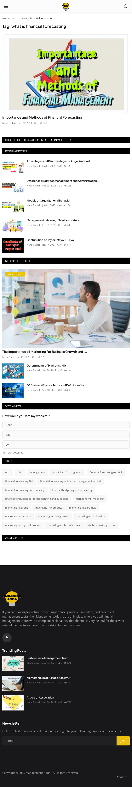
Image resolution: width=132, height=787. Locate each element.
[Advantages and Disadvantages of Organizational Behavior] (13, 166)
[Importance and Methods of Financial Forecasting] (66, 73)
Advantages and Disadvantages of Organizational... (60, 161)
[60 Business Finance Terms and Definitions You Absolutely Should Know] (13, 390)
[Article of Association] (13, 702)
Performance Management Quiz (47, 658)
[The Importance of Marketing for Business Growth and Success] (66, 308)
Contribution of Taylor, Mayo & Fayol (50, 240)
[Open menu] (6, 6)
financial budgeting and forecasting (72, 490)
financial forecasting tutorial (106, 472)
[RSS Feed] (7, 637)
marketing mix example (82, 507)
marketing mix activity (18, 516)
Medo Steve (8, 357)
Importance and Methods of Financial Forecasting (42, 117)
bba (20, 472)
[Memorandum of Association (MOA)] (13, 683)
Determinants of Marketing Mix (46, 365)
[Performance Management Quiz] (13, 663)
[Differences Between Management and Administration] (13, 186)
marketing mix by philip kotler (22, 525)
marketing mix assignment (53, 516)
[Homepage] (66, 6)
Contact (122, 777)
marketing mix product (48, 507)
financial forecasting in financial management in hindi (70, 481)
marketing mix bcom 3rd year (64, 525)
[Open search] (125, 6)
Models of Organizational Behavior (49, 200)
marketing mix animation (90, 516)
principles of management (67, 472)
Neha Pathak (9, 123)
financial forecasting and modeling (25, 490)
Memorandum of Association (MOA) (49, 677)
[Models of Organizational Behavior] (13, 206)
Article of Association (40, 697)
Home (5, 18)
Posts (15, 18)
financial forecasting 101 (19, 481)
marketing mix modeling (90, 498)
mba (7, 472)
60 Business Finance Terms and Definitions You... (57, 385)
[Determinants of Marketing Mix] (13, 371)
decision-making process (102, 525)
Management (37, 472)
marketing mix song (16, 507)
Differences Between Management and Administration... (63, 180)
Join (123, 741)
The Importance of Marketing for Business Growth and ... (44, 352)
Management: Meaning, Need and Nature (53, 220)
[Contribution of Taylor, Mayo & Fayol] (13, 245)
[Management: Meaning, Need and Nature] (13, 225)
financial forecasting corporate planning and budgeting (36, 498)
